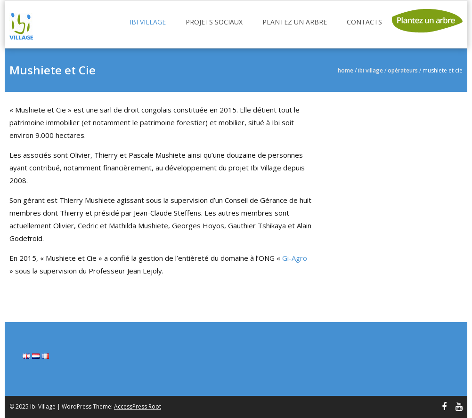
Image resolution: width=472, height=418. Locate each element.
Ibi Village (148, 21)
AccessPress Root (137, 406)
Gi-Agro (294, 258)
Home (345, 70)
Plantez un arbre (294, 21)
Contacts (364, 21)
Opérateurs (403, 70)
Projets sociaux (214, 21)
